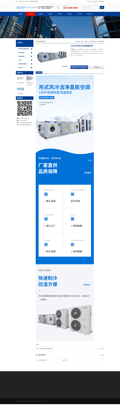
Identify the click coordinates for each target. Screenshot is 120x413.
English (89, 1)
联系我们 (89, 14)
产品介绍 (39, 72)
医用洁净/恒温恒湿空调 (25, 49)
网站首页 (20, 14)
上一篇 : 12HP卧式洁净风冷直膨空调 (44, 348)
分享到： (38, 344)
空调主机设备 (25, 52)
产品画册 (40, 14)
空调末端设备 (25, 56)
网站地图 (102, 1)
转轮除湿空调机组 (25, 64)
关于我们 (79, 14)
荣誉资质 (60, 14)
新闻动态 (69, 14)
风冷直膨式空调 (100, 41)
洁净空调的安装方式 (52, 360)
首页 (82, 41)
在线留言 (95, 1)
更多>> (102, 355)
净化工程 (25, 67)
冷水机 (25, 60)
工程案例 (50, 14)
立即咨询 (96, 67)
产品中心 (30, 14)
